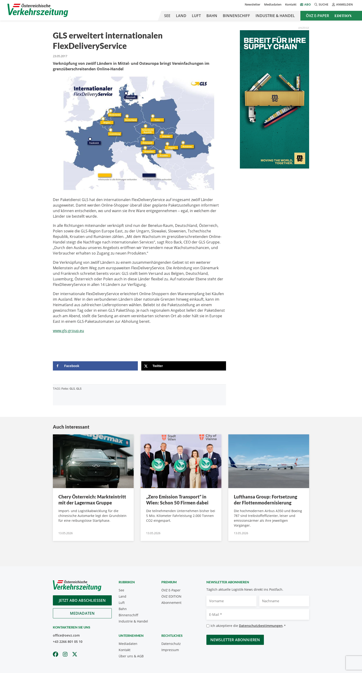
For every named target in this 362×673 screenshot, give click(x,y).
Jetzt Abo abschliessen (82, 600)
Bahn (211, 15)
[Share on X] (183, 366)
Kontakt (290, 4)
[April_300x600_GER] (274, 98)
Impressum (170, 650)
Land (181, 15)
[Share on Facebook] (95, 366)
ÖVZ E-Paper (317, 15)
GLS (78, 388)
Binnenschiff (236, 15)
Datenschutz (171, 643)
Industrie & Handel (275, 15)
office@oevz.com (66, 635)
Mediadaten (272, 4)
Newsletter (252, 4)
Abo (307, 4)
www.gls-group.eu (68, 330)
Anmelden (342, 4)
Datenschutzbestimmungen (261, 625)
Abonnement (171, 602)
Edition (343, 15)
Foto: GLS (68, 388)
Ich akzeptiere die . (248, 625)
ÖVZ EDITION (171, 596)
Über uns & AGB (131, 656)
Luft (196, 15)
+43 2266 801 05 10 (67, 641)
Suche (321, 4)
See (167, 15)
